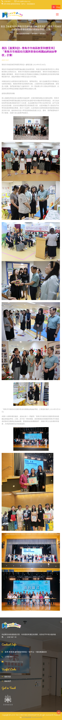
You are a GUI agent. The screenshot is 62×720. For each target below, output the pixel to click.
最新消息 (7, 676)
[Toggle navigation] (57, 14)
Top (59, 712)
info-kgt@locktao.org (23, 1)
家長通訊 (42, 34)
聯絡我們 (7, 681)
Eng (58, 7)
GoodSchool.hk (36, 717)
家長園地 (35, 34)
